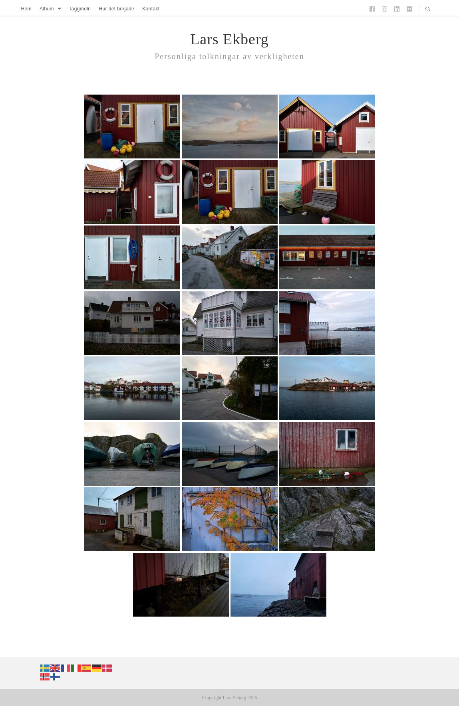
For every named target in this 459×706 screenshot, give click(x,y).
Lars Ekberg (229, 39)
